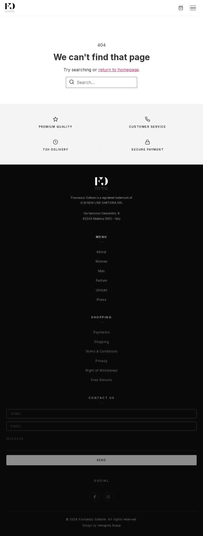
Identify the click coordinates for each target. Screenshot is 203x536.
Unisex (101, 291)
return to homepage (118, 69)
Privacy (101, 362)
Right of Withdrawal (102, 372)
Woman (101, 262)
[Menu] (193, 8)
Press (102, 301)
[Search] (72, 82)
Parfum (101, 281)
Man (101, 272)
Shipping (101, 343)
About (101, 253)
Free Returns (101, 381)
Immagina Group (109, 525)
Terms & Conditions (101, 353)
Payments (101, 334)
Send (101, 461)
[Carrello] (181, 8)
